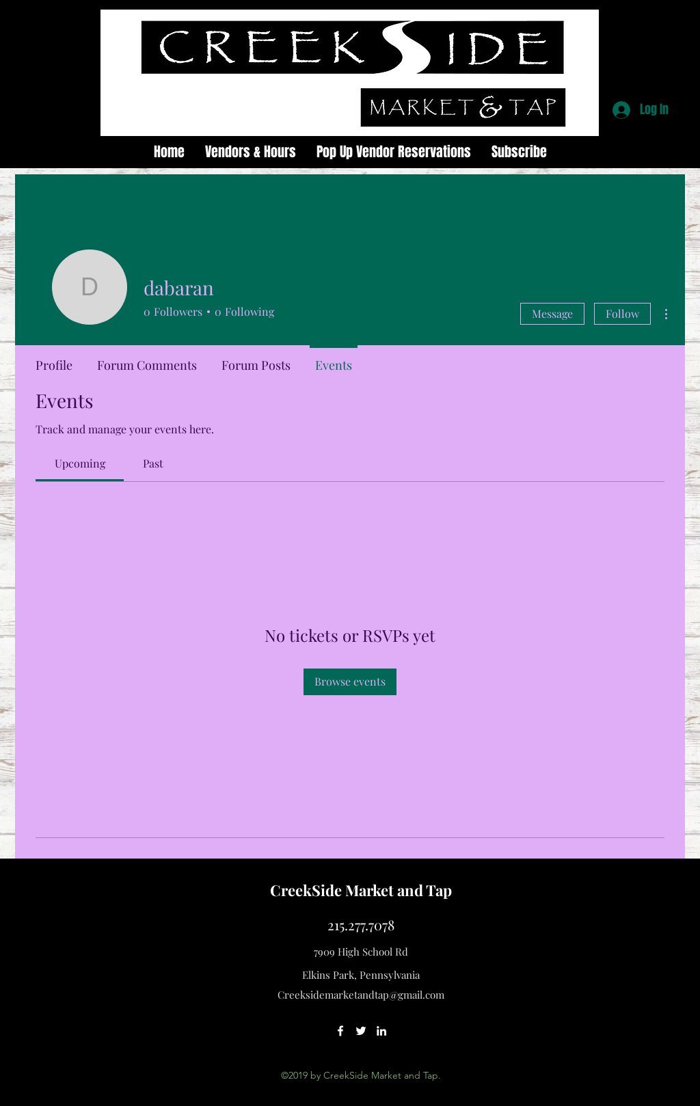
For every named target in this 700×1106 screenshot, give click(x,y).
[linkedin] (381, 1031)
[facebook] (340, 1031)
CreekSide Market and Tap (361, 890)
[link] (80, 463)
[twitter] (361, 1031)
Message (552, 313)
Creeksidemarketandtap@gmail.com (361, 994)
